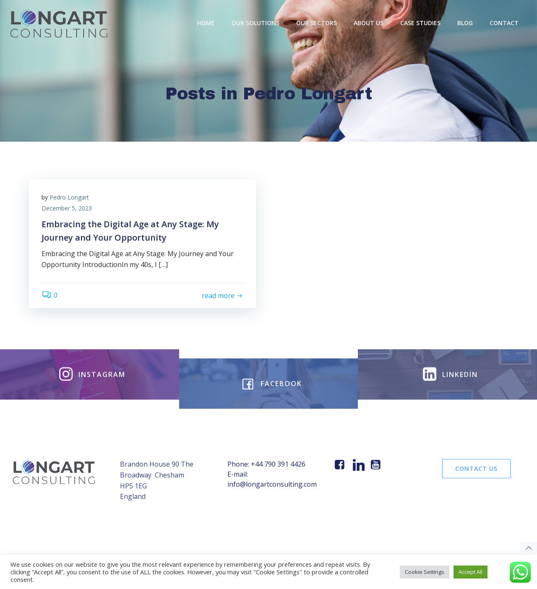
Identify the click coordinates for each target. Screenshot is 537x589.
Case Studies (420, 23)
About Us (368, 23)
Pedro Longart (69, 197)
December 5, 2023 (67, 208)
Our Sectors (316, 23)
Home (206, 23)
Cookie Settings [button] (424, 572)
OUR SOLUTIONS (255, 23)
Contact (504, 23)
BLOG (465, 23)
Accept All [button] (470, 572)
